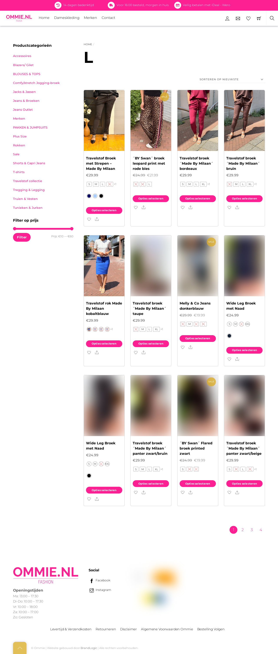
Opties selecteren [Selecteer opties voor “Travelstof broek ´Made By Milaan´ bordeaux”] (197, 198)
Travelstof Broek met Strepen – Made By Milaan (101, 163)
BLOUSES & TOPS (26, 74)
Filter (21, 237)
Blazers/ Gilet (23, 65)
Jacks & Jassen (24, 92)
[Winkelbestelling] (232, 79)
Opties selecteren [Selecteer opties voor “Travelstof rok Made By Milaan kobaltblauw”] (104, 343)
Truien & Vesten (25, 199)
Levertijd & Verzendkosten (70, 629)
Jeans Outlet (23, 110)
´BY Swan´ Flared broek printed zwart (196, 448)
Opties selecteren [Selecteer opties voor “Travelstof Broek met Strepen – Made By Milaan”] (104, 210)
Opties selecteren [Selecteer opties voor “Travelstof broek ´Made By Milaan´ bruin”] (244, 198)
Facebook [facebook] (99, 580)
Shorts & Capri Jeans (29, 163)
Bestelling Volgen (211, 629)
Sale (16, 154)
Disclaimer (128, 629)
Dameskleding (66, 18)
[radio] (89, 184)
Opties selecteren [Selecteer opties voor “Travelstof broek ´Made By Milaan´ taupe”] (150, 343)
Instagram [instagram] (100, 590)
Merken (90, 18)
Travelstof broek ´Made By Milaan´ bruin (243, 163)
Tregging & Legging (29, 190)
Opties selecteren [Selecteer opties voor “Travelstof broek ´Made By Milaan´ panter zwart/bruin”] (150, 483)
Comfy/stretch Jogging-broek (36, 83)
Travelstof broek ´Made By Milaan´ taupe (149, 308)
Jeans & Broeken (26, 101)
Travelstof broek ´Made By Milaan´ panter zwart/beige (243, 448)
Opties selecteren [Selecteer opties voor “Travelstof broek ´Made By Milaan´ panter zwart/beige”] (244, 483)
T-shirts (19, 172)
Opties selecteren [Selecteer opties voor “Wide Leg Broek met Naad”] (244, 350)
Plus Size (20, 136)
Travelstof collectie (27, 181)
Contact (108, 18)
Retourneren (106, 629)
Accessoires (22, 56)
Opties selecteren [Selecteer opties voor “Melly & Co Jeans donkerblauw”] (197, 338)
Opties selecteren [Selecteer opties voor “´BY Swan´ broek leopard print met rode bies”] (150, 198)
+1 (115, 184)
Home (44, 18)
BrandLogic (89, 648)
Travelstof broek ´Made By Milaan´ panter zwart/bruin (150, 448)
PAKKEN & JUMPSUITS (30, 127)
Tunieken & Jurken (28, 208)
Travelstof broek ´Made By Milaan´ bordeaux (196, 163)
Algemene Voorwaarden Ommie (167, 629)
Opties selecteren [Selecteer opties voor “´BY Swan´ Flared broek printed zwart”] (197, 483)
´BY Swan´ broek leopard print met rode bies (149, 163)
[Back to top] (19, 648)
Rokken (19, 145)
